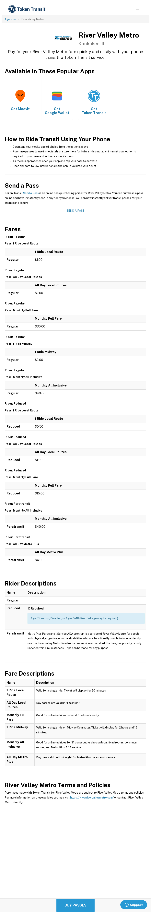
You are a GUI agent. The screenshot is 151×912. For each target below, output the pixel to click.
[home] (27, 9)
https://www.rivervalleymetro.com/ (92, 797)
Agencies (11, 19)
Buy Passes (75, 905)
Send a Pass (31, 193)
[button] (137, 9)
